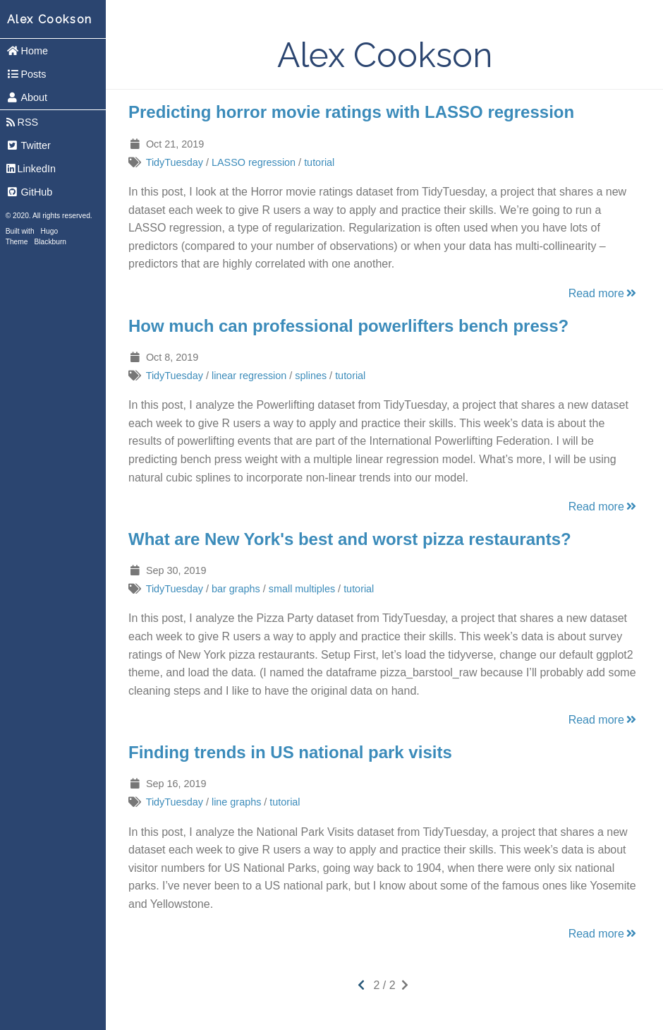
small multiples (302, 588)
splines (311, 375)
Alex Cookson (49, 19)
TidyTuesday (174, 162)
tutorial (319, 162)
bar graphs (236, 588)
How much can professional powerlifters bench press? (348, 325)
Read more (603, 293)
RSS (22, 122)
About (26, 97)
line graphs (236, 802)
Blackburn (51, 242)
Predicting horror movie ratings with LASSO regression (351, 111)
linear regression (249, 375)
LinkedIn (31, 168)
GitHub (29, 192)
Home (27, 50)
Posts (26, 74)
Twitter (28, 145)
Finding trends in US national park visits (290, 752)
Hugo (49, 231)
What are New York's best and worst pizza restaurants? (349, 539)
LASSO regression (254, 162)
